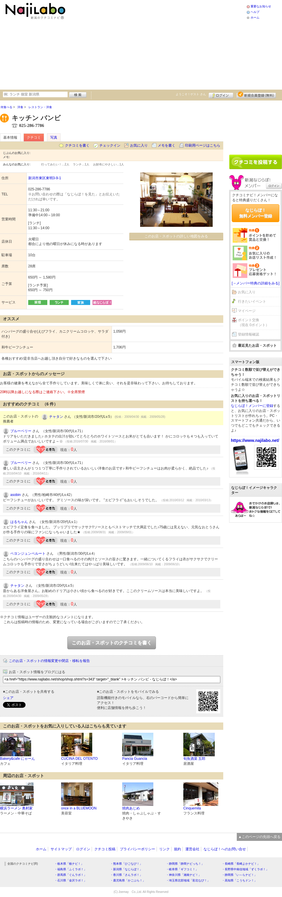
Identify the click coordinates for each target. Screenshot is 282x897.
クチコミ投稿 (104, 849)
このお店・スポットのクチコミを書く (112, 642)
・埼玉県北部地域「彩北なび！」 (188, 880)
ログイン (221, 94)
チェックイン (109, 145)
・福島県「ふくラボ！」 (70, 869)
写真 (53, 137)
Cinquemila (192, 808)
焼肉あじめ (131, 808)
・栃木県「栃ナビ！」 (69, 863)
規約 (177, 849)
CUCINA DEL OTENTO (79, 759)
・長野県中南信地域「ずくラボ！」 (245, 869)
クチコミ (34, 137)
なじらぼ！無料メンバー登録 (255, 213)
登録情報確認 (248, 334)
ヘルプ (255, 12)
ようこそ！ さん (191, 94)
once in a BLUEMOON (79, 808)
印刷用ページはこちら (202, 145)
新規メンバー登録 (256, 94)
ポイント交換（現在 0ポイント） (253, 322)
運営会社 (192, 849)
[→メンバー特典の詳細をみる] (256, 283)
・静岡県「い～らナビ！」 (239, 874)
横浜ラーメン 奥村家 (16, 808)
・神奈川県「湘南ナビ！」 (183, 874)
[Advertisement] (144, 44)
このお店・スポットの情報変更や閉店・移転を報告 (49, 661)
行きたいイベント (252, 301)
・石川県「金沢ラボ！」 (70, 880)
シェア (8, 698)
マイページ (247, 311)
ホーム (255, 17)
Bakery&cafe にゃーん (17, 759)
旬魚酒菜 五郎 (194, 759)
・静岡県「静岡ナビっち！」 (185, 863)
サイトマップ (61, 849)
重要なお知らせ (261, 6)
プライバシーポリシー (137, 849)
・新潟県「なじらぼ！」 (126, 869)
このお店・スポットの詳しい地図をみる (176, 236)
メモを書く (166, 145)
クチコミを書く (77, 145)
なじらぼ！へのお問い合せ (225, 849)
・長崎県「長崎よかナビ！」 (241, 863)
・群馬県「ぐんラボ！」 (70, 874)
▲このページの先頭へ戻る (259, 837)
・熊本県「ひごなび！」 (126, 863)
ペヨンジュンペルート (28, 553)
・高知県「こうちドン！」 (239, 880)
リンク (164, 849)
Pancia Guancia (134, 759)
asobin (15, 495)
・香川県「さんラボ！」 (126, 874)
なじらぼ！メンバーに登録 (252, 406)
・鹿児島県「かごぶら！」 (127, 880)
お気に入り (139, 145)
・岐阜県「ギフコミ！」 (182, 869)
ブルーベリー (20, 431)
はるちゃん (19, 522)
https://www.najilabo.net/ (255, 440)
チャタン (56, 417)
